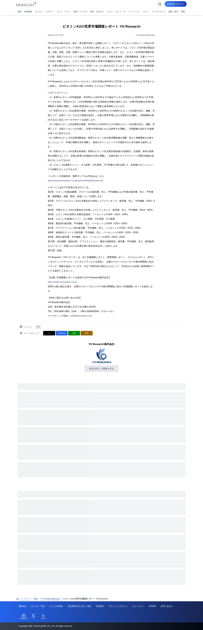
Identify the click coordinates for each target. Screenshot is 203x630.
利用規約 (100, 606)
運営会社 (23, 606)
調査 (183, 11)
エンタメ (39, 11)
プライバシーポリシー (118, 606)
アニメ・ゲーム (63, 11)
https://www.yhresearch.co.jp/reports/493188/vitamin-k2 (75, 180)
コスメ (146, 11)
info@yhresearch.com (81, 316)
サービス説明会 (56, 606)
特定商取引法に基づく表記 (79, 606)
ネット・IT (120, 11)
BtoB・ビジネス (80, 11)
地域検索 (28, 11)
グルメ (110, 11)
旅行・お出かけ (97, 11)
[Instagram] (23, 616)
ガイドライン (138, 606)
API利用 (152, 606)
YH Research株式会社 (145, 35)
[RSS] (43, 616)
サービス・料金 (38, 606)
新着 (19, 11)
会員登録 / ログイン (175, 4)
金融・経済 (173, 11)
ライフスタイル (158, 11)
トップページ (23, 599)
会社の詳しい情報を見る (101, 368)
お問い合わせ (166, 606)
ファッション (134, 11)
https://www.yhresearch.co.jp (62, 282)
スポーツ (50, 11)
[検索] (159, 4)
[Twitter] (33, 616)
